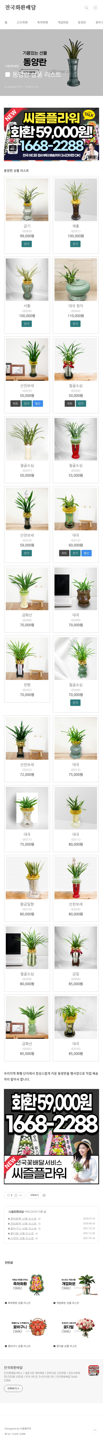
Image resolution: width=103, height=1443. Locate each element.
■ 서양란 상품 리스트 (21, 1238)
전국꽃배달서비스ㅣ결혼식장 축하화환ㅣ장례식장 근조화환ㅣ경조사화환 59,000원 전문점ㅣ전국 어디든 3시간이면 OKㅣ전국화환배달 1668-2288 (42, 1376)
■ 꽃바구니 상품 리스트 (22, 1228)
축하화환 (42, 22)
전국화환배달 (20, 8)
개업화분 (63, 22)
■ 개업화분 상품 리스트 (22, 1223)
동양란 (82, 22)
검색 (86, 8)
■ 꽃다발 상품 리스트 (21, 1233)
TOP (95, 1430)
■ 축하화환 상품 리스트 (22, 1218)
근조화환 (22, 22)
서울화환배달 (16, 1211)
